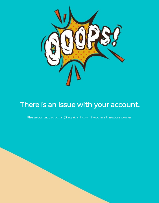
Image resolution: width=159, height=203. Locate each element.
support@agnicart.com (70, 117)
